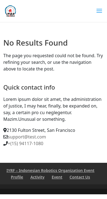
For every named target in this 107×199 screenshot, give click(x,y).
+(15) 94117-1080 (25, 143)
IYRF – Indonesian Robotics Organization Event (51, 170)
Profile (17, 177)
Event (57, 177)
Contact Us (80, 177)
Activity (37, 177)
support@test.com (27, 137)
